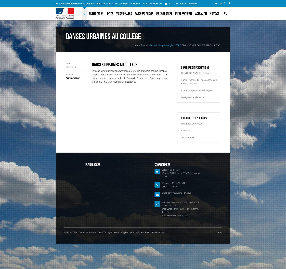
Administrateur (73, 78)
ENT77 (110, 13)
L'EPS (178, 45)
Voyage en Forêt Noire (192, 97)
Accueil (153, 45)
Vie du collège (124, 13)
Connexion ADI (157, 232)
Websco (69, 232)
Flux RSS (145, 232)
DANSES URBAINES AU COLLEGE (114, 64)
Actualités (201, 13)
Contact (214, 13)
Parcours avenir (144, 13)
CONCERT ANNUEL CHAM (195, 73)
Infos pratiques (183, 13)
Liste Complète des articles (127, 232)
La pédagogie (166, 45)
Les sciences (187, 137)
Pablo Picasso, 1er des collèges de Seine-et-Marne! (199, 82)
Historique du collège (192, 123)
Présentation (96, 13)
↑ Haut (219, 232)
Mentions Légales (106, 232)
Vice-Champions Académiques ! (197, 90)
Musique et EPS (164, 13)
